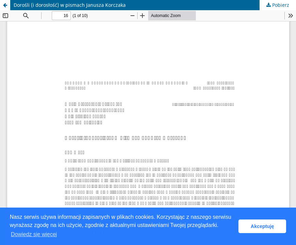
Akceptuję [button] (262, 226)
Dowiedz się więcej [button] (34, 234)
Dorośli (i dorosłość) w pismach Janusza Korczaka (70, 5)
